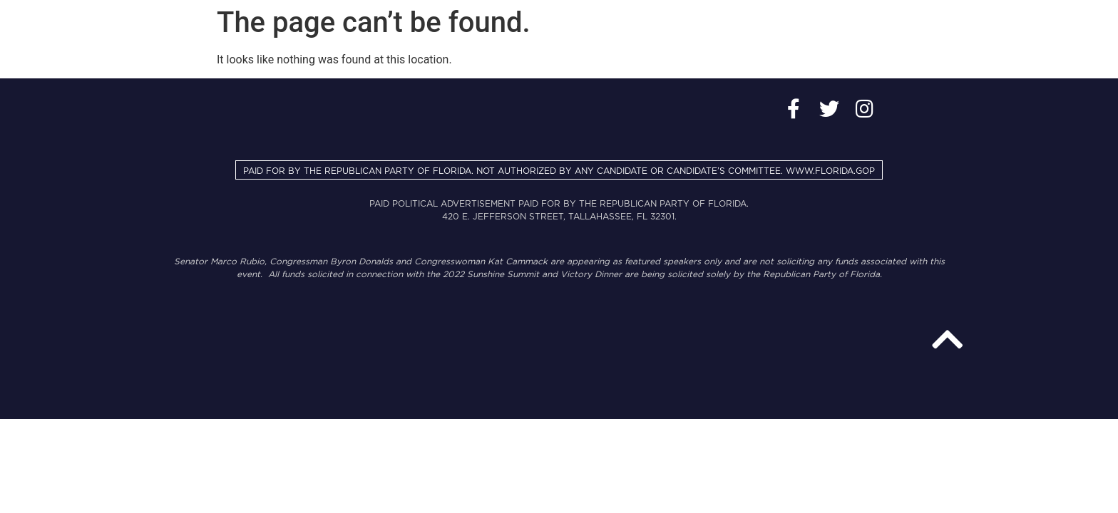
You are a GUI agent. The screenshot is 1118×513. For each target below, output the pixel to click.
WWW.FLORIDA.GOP (830, 171)
